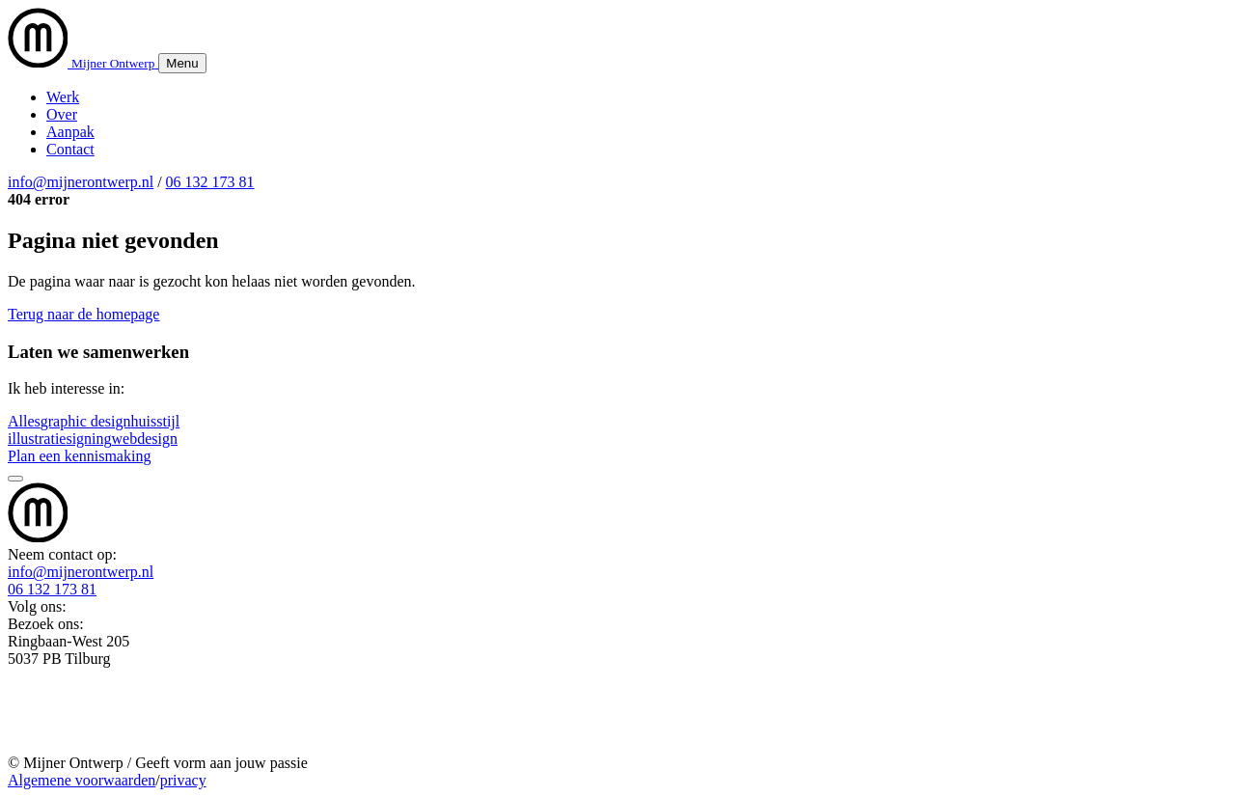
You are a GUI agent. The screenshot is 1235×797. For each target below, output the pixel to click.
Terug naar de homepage (83, 314)
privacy (183, 780)
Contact (70, 149)
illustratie (37, 438)
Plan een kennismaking (79, 456)
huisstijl (155, 421)
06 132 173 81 (210, 182)
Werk (62, 97)
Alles (24, 421)
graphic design (86, 421)
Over (61, 114)
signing (88, 438)
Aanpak (70, 132)
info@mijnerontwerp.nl (80, 182)
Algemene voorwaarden (81, 780)
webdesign (145, 438)
